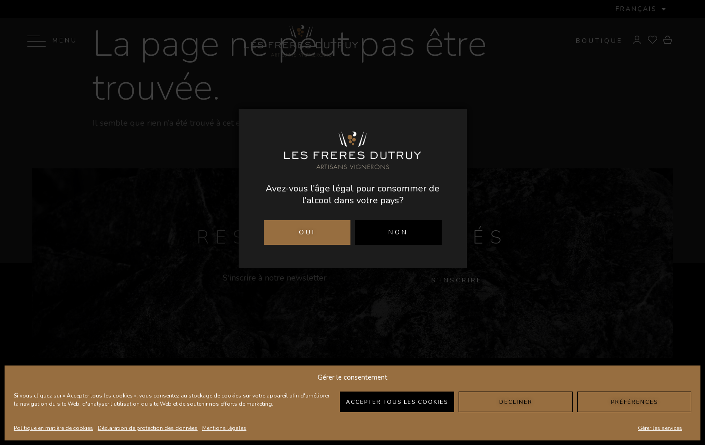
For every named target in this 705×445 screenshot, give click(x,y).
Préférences (634, 402)
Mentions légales (224, 428)
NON (398, 232)
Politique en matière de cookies (53, 428)
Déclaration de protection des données (148, 428)
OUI (307, 232)
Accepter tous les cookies (397, 402)
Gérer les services (660, 428)
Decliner (516, 402)
